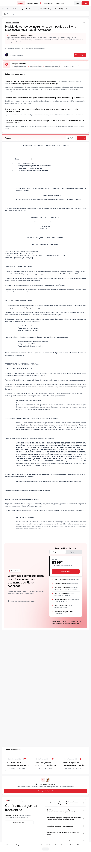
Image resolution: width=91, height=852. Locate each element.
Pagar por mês (57, 552)
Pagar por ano (74, 552)
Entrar (77, 3)
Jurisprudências (48, 3)
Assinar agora (65, 572)
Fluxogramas (60, 3)
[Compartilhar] (84, 22)
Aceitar (45, 849)
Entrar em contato (19, 822)
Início (3, 9)
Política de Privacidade (77, 845)
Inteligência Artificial (34, 3)
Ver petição (79, 55)
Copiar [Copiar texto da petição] (70, 138)
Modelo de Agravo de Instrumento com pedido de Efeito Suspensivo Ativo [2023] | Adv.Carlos (42, 9)
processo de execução (50, 84)
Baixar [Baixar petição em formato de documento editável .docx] (82, 138)
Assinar (85, 3)
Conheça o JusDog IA (45, 791)
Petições (20, 3)
